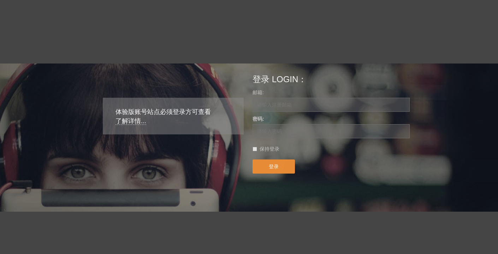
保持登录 (269, 149)
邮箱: (258, 92)
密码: (258, 119)
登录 (274, 166)
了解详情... (130, 121)
